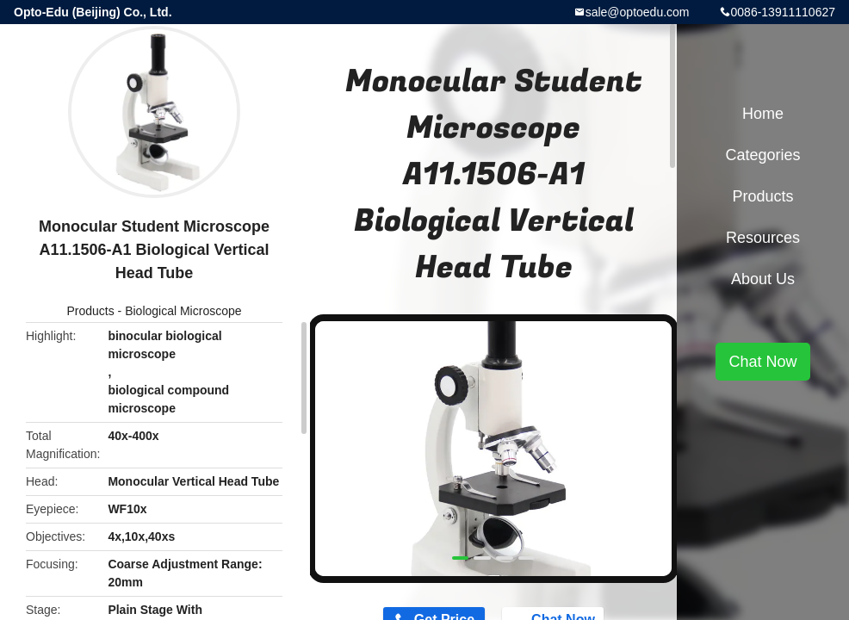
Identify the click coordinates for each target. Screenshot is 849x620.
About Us (763, 279)
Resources (763, 237)
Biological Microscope (183, 311)
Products (90, 311)
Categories (762, 155)
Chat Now (762, 361)
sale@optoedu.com (638, 12)
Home (763, 113)
